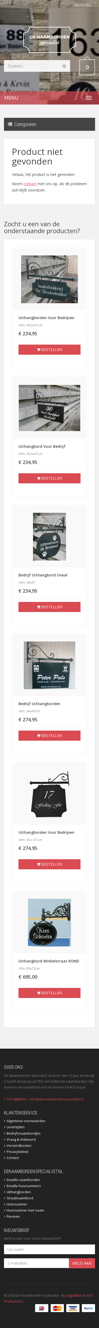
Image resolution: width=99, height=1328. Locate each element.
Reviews (13, 1216)
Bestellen (49, 349)
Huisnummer (17, 1204)
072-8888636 (16, 1099)
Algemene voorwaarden (26, 1120)
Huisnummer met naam (25, 1210)
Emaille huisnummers (24, 1185)
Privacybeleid (17, 1151)
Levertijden (16, 1127)
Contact (13, 1157)
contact (29, 183)
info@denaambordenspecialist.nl (56, 1099)
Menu (11, 97)
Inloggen (82, 5)
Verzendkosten (19, 1145)
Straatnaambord (20, 1198)
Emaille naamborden (23, 1179)
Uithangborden (19, 1192)
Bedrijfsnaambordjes (24, 1133)
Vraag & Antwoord (21, 1139)
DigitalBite (74, 1295)
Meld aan (82, 1263)
